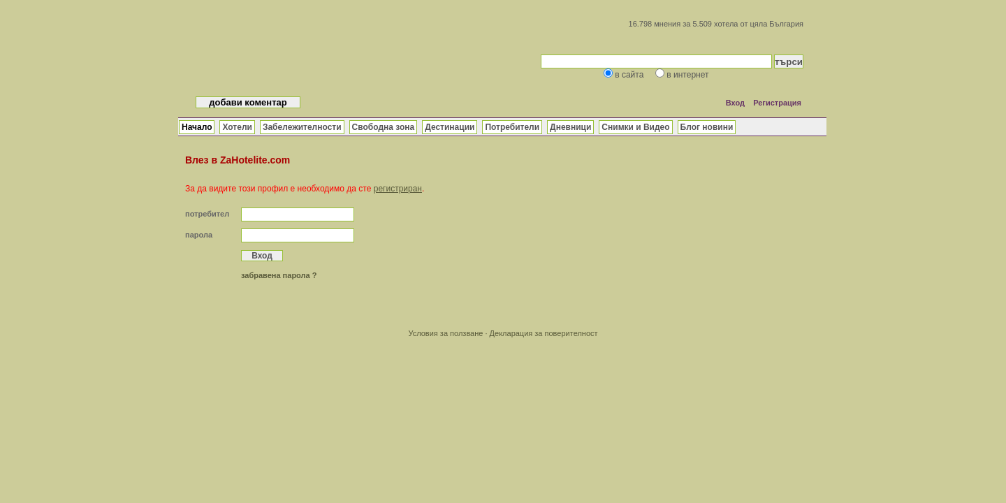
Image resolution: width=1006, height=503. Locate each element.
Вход (735, 103)
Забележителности (302, 127)
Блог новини (707, 127)
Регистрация (777, 103)
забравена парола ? (278, 275)
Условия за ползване (445, 333)
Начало (197, 127)
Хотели (237, 127)
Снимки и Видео (635, 127)
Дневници (570, 127)
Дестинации (449, 127)
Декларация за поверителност (544, 333)
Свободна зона (383, 127)
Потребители (512, 127)
